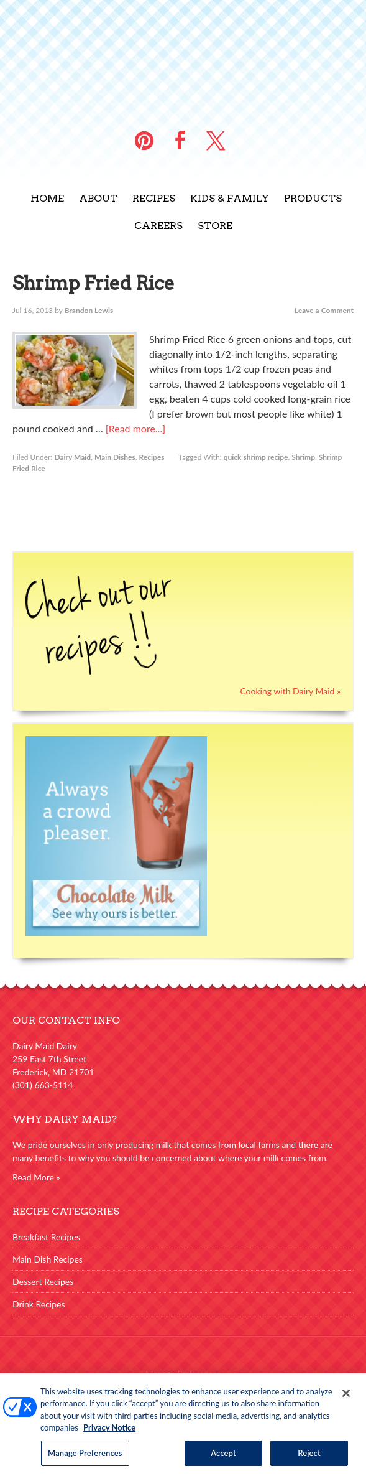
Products (313, 198)
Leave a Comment (324, 310)
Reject (309, 1458)
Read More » (36, 1177)
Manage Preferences (183, 1373)
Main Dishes (114, 457)
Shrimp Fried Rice (93, 283)
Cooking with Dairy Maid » (290, 691)
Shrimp (303, 457)
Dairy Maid (72, 457)
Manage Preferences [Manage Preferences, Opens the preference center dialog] (85, 1458)
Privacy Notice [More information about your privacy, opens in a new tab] (109, 1432)
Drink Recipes (38, 1304)
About (98, 198)
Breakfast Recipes (46, 1236)
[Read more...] (135, 428)
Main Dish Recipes (47, 1259)
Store (215, 225)
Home (47, 198)
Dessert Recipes (42, 1281)
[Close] (346, 1398)
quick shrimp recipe (256, 457)
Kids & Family (229, 198)
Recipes (153, 198)
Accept (223, 1458)
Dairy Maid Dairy (183, 56)
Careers (158, 225)
